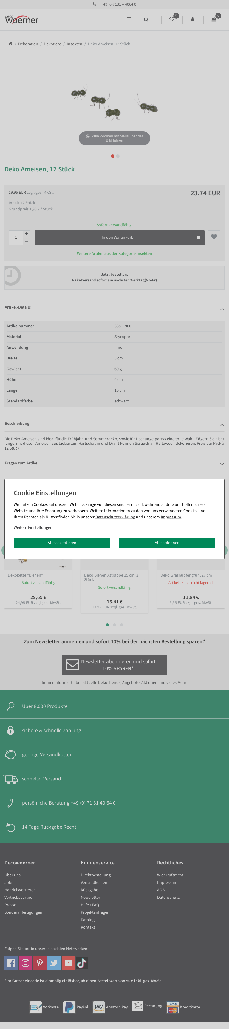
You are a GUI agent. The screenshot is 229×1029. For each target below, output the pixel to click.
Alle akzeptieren (62, 543)
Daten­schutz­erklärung (115, 517)
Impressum (171, 517)
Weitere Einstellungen (33, 528)
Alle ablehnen (167, 543)
